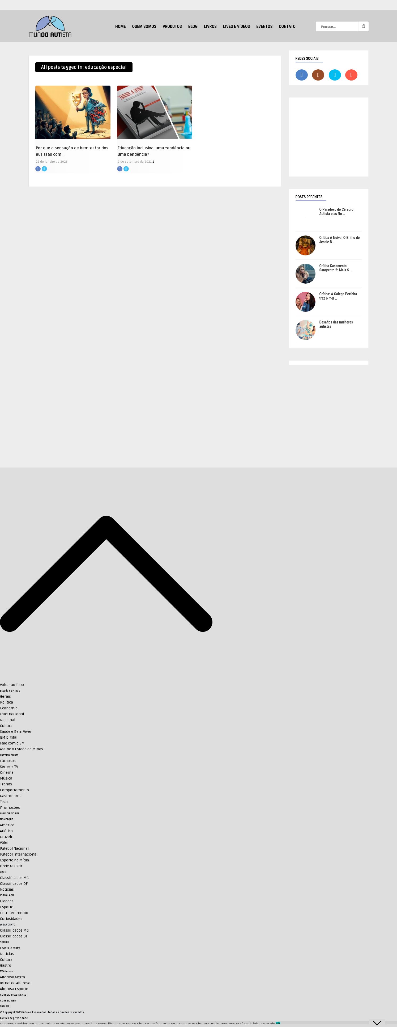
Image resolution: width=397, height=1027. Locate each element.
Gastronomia (11, 796)
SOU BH (4, 942)
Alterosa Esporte (14, 989)
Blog (193, 26)
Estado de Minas (10, 690)
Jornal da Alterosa (15, 983)
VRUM (3, 872)
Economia (9, 708)
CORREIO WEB (8, 1000)
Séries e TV (9, 766)
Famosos (8, 761)
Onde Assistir (11, 866)
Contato (287, 26)
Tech (4, 801)
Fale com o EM (12, 743)
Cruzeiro (7, 837)
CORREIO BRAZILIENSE (13, 994)
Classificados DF (14, 883)
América (7, 825)
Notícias (7, 889)
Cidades (7, 901)
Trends (6, 784)
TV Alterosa (6, 971)
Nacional (7, 720)
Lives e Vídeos (236, 26)
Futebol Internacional (18, 854)
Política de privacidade (14, 1018)
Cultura (6, 725)
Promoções (10, 807)
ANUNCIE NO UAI (9, 813)
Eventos (264, 26)
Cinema (7, 772)
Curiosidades (11, 918)
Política (6, 702)
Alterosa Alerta (12, 977)
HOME (120, 26)
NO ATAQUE (6, 819)
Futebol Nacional (14, 848)
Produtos (172, 26)
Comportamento (14, 790)
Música (6, 778)
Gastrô (5, 965)
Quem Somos (144, 26)
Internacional (12, 714)
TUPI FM (4, 1006)
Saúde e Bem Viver (16, 731)
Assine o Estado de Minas (21, 749)
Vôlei (4, 842)
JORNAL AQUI (7, 895)
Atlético (6, 831)
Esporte (6, 907)
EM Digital (8, 737)
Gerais (5, 696)
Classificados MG (14, 878)
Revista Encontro (10, 948)
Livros (210, 26)
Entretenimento (9, 755)
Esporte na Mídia (14, 860)
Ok (278, 1024)
